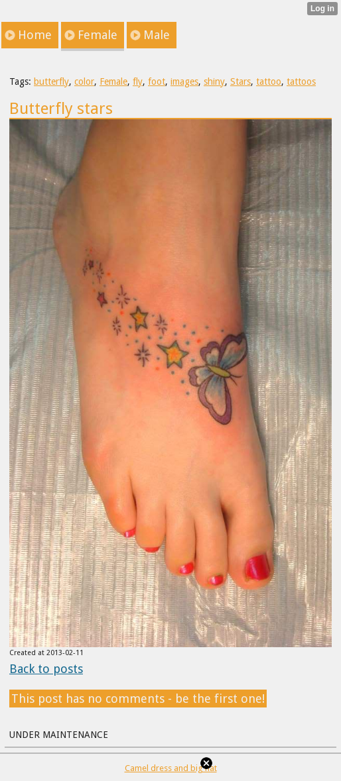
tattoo (268, 81)
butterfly (51, 81)
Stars (240, 81)
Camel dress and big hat (171, 768)
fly (138, 81)
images (184, 81)
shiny (214, 81)
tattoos (301, 81)
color (84, 81)
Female (113, 81)
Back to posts (46, 669)
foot (156, 81)
